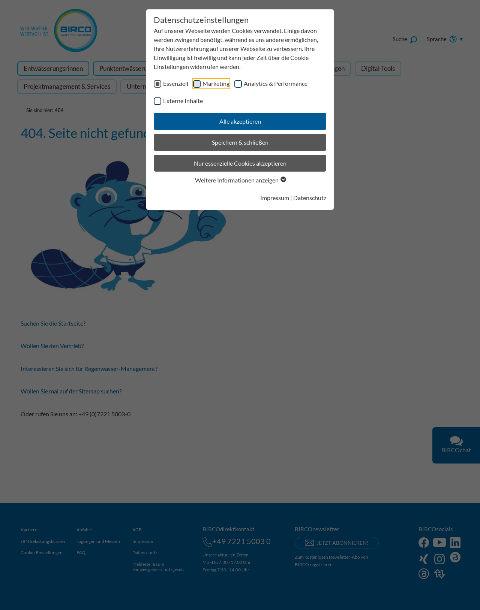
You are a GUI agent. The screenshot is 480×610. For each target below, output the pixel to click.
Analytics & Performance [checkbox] (276, 83)
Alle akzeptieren (240, 121)
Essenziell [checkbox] (175, 83)
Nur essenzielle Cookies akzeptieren (240, 163)
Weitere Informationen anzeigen (240, 180)
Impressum (274, 197)
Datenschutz (309, 197)
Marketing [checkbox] (216, 83)
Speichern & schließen (240, 142)
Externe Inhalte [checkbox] (183, 100)
